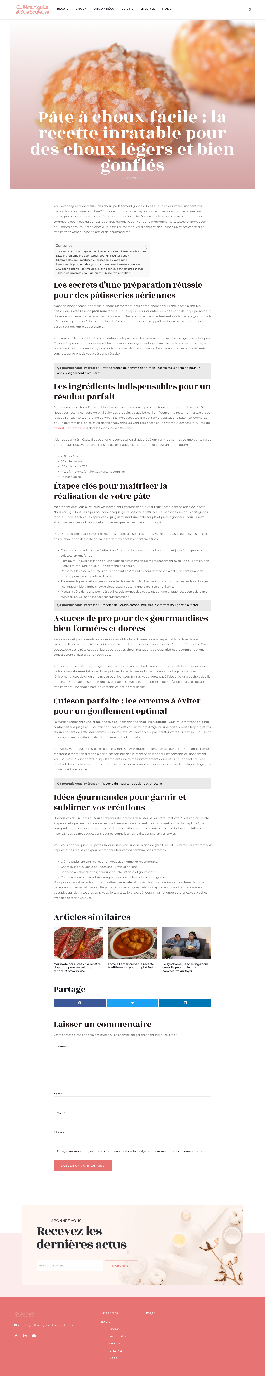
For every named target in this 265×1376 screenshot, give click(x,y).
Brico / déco (104, 8)
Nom (58, 1094)
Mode (166, 8)
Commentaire (65, 1046)
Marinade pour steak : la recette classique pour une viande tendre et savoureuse (77, 967)
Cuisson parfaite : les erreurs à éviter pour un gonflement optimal (100, 268)
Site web (60, 1132)
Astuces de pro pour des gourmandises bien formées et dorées (99, 264)
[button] (250, 9)
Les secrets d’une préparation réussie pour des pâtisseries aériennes (102, 251)
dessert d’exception (68, 428)
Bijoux (81, 8)
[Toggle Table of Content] (142, 246)
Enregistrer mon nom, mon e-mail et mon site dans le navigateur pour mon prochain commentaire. (130, 1151)
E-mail (59, 1113)
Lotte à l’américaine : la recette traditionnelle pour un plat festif (131, 965)
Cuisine (127, 8)
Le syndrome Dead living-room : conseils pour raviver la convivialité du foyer (186, 967)
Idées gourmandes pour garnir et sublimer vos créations (94, 273)
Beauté (62, 8)
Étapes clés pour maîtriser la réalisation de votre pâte (92, 260)
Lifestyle (147, 8)
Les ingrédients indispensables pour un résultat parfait (93, 255)
